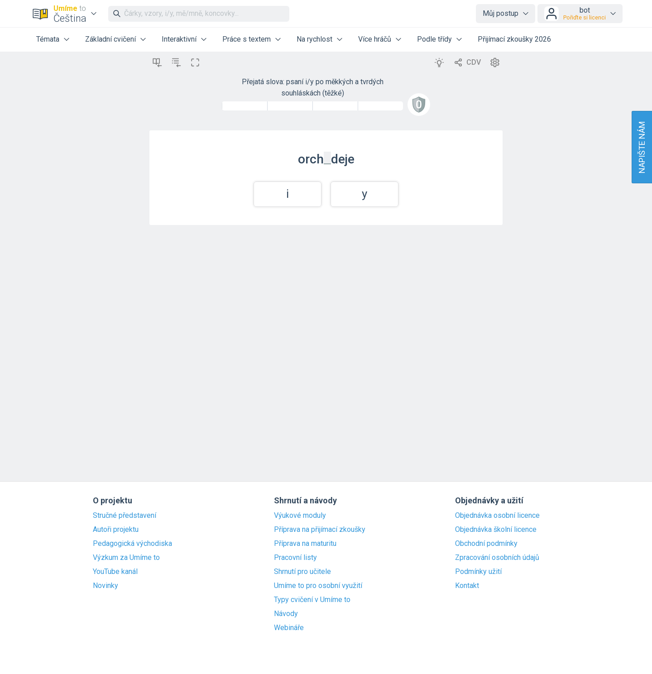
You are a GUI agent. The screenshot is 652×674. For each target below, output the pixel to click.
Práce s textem (246, 39)
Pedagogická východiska (132, 544)
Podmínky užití (478, 572)
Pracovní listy (295, 558)
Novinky (105, 586)
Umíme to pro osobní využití (318, 586)
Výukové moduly (300, 515)
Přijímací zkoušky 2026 (514, 39)
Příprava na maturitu (305, 544)
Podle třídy (434, 39)
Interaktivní (179, 39)
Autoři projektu (116, 530)
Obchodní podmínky (486, 544)
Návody (286, 614)
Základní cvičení (110, 39)
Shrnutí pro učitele (302, 572)
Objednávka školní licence (496, 530)
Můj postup (500, 13)
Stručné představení (124, 515)
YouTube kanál (115, 572)
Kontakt (467, 586)
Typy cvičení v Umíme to (312, 600)
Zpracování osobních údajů (497, 558)
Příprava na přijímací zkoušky (319, 530)
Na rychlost (314, 39)
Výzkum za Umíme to (126, 558)
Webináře (289, 628)
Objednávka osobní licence (497, 515)
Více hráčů (374, 39)
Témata (47, 39)
